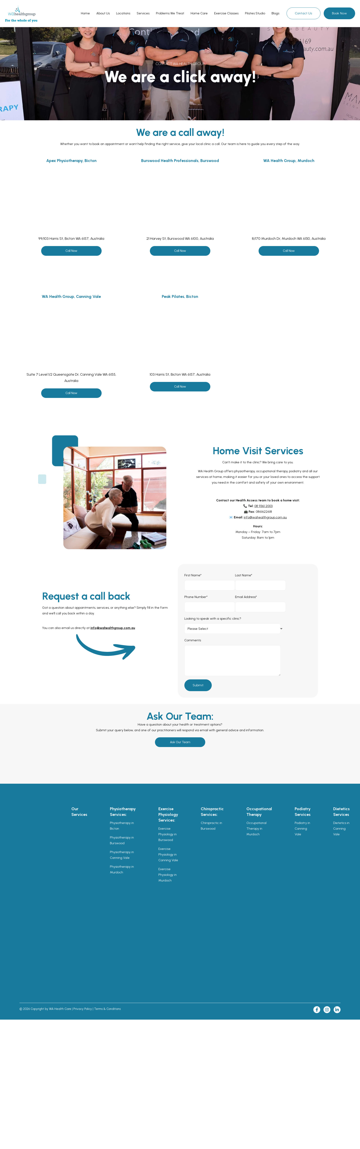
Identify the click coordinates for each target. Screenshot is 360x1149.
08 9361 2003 (263, 506)
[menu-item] (85, 13)
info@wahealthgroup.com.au (265, 517)
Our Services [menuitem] (79, 811)
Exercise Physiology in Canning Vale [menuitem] (168, 854)
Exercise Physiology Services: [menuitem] (168, 814)
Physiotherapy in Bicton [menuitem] (122, 825)
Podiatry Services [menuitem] (303, 811)
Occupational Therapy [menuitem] (259, 811)
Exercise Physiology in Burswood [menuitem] (167, 834)
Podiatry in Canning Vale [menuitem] (302, 828)
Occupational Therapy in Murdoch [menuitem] (256, 828)
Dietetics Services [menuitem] (341, 811)
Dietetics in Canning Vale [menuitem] (341, 828)
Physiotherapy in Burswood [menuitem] (122, 840)
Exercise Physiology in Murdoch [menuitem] (167, 874)
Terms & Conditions (107, 1009)
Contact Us (303, 13)
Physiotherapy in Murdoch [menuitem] (122, 869)
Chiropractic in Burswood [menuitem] (211, 825)
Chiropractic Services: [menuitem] (212, 811)
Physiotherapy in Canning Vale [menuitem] (122, 855)
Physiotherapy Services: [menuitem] (123, 811)
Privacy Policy (82, 1009)
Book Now (339, 13)
